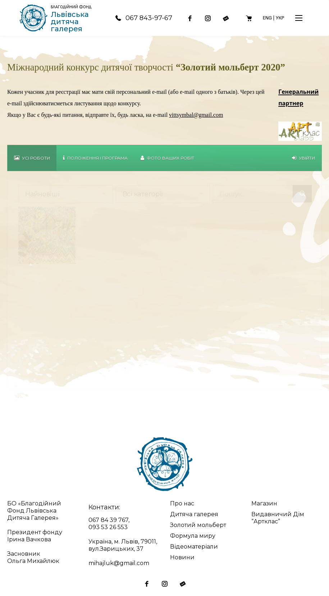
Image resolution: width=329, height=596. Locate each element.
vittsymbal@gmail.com (196, 115)
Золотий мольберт (198, 525)
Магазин (264, 503)
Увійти (303, 158)
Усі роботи (32, 158)
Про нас (182, 503)
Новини (182, 557)
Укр (280, 18)
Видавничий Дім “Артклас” (277, 518)
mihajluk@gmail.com (118, 563)
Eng (267, 18)
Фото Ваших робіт (167, 158)
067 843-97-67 (143, 18)
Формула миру (192, 535)
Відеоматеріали (194, 546)
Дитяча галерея (194, 514)
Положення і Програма (95, 158)
